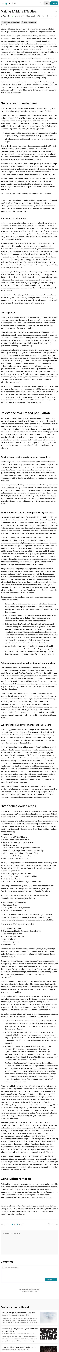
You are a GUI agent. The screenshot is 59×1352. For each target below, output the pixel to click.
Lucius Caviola (6, 1315)
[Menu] (2, 3)
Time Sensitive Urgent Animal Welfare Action (19, 1347)
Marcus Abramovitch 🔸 (9, 1333)
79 (32, 1333)
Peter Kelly (7, 16)
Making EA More (18, 11)
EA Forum (11, 3)
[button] (13, 1224)
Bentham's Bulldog (8, 1349)
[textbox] (29, 1271)
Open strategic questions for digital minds (18, 1313)
